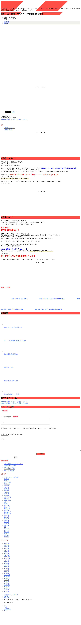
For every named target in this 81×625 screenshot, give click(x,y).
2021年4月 (6, 550)
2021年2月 (6, 553)
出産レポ (6, 482)
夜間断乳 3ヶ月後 (9, 472)
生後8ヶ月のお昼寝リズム (11, 380)
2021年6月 (6, 548)
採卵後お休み (7, 502)
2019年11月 (7, 578)
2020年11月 (7, 558)
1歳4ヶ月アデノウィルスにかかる (13, 466)
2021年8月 (6, 545)
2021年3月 (6, 552)
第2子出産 (6, 23)
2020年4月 (6, 570)
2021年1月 (6, 555)
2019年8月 (6, 583)
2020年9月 (6, 562)
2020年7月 (6, 565)
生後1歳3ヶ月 (7, 515)
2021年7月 (6, 547)
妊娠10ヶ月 (7, 485)
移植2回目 (6, 530)
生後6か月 (6, 522)
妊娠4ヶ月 (6, 489)
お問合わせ (7, 610)
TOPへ (6, 612)
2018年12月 (7, 586)
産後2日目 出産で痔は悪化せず (13, 327)
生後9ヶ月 (6, 527)
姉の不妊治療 (7, 499)
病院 (5, 529)
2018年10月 (7, 590)
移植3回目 (6, 532)
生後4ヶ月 (6, 520)
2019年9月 (6, 581)
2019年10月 (7, 580)
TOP (11, 596)
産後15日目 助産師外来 (11, 354)
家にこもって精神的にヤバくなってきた (15, 340)
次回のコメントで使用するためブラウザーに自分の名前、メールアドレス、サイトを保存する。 (30, 428)
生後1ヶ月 (6, 512)
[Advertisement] (40, 99)
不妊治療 (6, 480)
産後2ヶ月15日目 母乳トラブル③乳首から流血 (14, 403)
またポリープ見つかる (10, 467)
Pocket (13, 111)
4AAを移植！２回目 (9, 470)
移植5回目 (6, 535)
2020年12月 (7, 557)
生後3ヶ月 (6, 519)
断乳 (5, 504)
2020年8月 (6, 563)
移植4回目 (6, 533)
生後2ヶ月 (6, 22)
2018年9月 (6, 591)
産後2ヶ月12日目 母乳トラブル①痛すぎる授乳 (14, 119)
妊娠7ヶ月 (6, 494)
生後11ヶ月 (7, 510)
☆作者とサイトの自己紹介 (11, 479)
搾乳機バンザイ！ (9, 128)
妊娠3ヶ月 (6, 487)
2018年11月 (7, 588)
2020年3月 (6, 572)
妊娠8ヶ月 (6, 495)
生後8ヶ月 (6, 525)
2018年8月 (6, 593)
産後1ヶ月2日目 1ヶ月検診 (11, 394)
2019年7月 (6, 585)
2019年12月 (7, 577)
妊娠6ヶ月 (6, 492)
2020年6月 (6, 567)
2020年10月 (7, 560)
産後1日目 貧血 (8, 367)
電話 (5, 609)
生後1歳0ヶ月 (7, 514)
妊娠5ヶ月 (6, 490)
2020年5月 (6, 568)
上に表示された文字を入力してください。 (12, 434)
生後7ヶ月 (6, 524)
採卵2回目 (6, 500)
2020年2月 (6, 573)
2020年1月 (6, 575)
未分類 (6, 505)
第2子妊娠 (6, 538)
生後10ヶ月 (7, 509)
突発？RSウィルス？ (9, 469)
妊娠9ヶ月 (6, 497)
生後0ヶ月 (6, 507)
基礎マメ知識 (7, 484)
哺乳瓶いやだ (8, 129)
